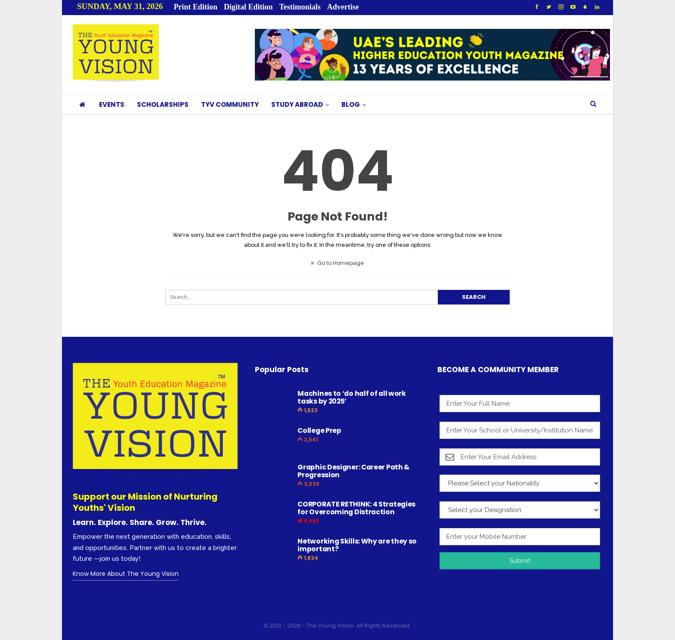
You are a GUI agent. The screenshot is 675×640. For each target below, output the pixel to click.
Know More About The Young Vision (126, 573)
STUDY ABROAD (297, 104)
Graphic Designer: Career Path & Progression (353, 471)
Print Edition (195, 7)
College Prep (319, 430)
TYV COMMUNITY (230, 104)
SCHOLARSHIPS (163, 104)
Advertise (343, 7)
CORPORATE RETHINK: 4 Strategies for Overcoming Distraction (356, 508)
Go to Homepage (337, 263)
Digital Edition (248, 7)
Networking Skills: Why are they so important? (357, 545)
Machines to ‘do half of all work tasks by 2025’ (351, 397)
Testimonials (299, 7)
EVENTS (111, 104)
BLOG (350, 104)
